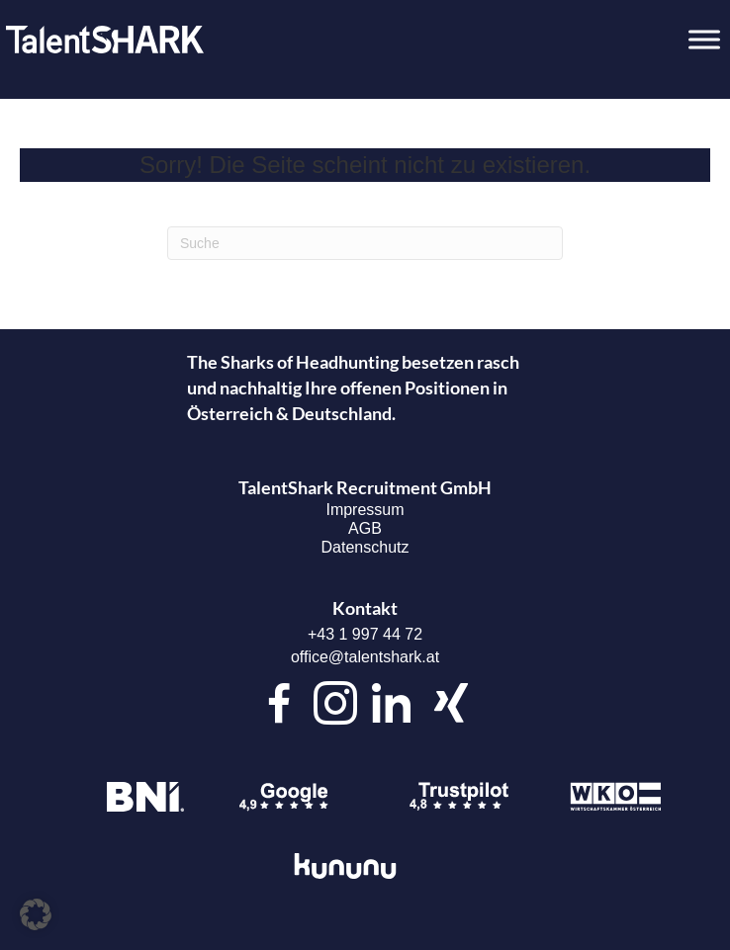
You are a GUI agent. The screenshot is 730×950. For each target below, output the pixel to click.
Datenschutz (365, 547)
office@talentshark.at (365, 656)
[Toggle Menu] (704, 39)
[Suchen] (365, 243)
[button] (35, 914)
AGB (365, 528)
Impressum (364, 509)
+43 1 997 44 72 (365, 634)
